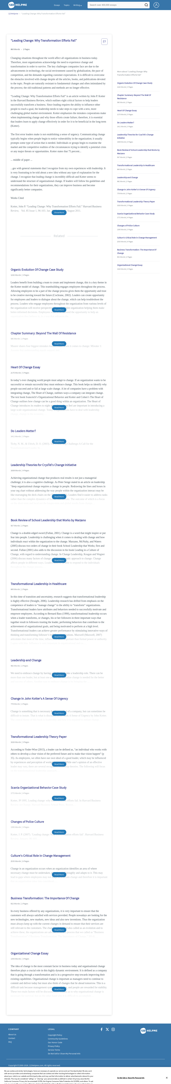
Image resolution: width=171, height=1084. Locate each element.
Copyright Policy (55, 1035)
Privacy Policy (54, 1046)
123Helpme (13, 13)
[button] (104, 42)
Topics (66, 5)
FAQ (10, 1042)
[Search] (146, 6)
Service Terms (54, 1049)
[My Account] (157, 4)
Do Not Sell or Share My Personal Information (68, 1053)
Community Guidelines (58, 1038)
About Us (12, 1034)
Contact (11, 1038)
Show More (59, 212)
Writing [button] (76, 5)
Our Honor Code (55, 1042)
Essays (57, 5)
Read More (59, 309)
